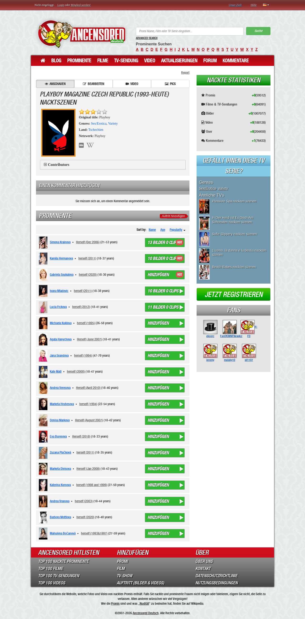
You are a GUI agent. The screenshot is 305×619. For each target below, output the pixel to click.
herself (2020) (88, 274)
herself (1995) (86, 323)
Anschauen (55, 84)
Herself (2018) (81, 436)
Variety (113, 123)
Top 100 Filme (50, 568)
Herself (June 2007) (89, 339)
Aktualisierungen (179, 60)
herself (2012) (81, 307)
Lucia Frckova (58, 307)
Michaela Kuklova (60, 323)
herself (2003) (84, 501)
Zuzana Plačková (60, 452)
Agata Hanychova (60, 339)
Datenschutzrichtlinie (216, 575)
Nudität (144, 603)
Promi (122, 561)
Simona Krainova (60, 242)
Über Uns (204, 561)
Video (149, 60)
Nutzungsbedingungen (216, 583)
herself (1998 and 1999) (91, 485)
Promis (115, 603)
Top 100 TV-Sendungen (58, 575)
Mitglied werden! (81, 5)
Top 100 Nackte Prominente (63, 561)
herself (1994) (83, 355)
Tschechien (95, 130)
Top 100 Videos (51, 583)
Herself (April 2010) (88, 388)
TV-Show (124, 575)
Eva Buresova (58, 436)
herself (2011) (87, 258)
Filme (102, 60)
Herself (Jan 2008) (88, 469)
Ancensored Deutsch (146, 613)
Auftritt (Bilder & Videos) (140, 583)
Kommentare (236, 60)
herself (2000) (76, 371)
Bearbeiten (93, 84)
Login (60, 5)
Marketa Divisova (60, 469)
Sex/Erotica (99, 123)
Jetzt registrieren (234, 294)
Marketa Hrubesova (62, 404)
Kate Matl (55, 371)
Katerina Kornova (60, 485)
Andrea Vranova (59, 501)
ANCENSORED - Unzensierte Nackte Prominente (82, 34)
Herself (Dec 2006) (88, 242)
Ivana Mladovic (59, 291)
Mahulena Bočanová (63, 533)
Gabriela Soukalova (61, 274)
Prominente (79, 60)
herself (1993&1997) (94, 533)
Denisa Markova (60, 420)
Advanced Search (147, 38)
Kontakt (202, 568)
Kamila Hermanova (61, 258)
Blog (56, 60)
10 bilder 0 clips (162, 258)
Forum (210, 60)
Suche (258, 31)
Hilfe (254, 5)
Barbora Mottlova (60, 517)
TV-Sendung (126, 60)
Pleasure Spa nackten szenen (234, 201)
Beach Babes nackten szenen (234, 267)
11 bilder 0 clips (162, 307)
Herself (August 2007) (89, 420)
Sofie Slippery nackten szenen (234, 234)
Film (121, 568)
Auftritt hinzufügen (173, 216)
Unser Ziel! (235, 5)
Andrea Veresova (60, 388)
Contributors (58, 165)
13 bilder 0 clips (162, 242)
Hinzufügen (158, 274)
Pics (170, 84)
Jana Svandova (59, 355)
